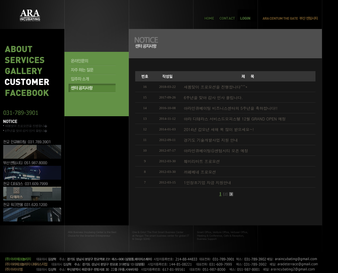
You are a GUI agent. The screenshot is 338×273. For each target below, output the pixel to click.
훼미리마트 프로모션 (202, 161)
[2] (225, 194)
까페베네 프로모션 (200, 171)
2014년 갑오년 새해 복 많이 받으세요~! (219, 129)
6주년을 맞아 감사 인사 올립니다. (213, 97)
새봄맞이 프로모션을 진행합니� (26, 126)
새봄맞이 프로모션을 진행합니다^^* (216, 86)
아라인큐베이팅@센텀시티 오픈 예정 (216, 150)
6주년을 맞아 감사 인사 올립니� (26, 130)
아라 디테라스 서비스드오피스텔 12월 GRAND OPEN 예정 (235, 118)
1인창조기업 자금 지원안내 (207, 182)
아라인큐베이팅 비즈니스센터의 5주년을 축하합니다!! (230, 108)
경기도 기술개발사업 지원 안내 (211, 140)
